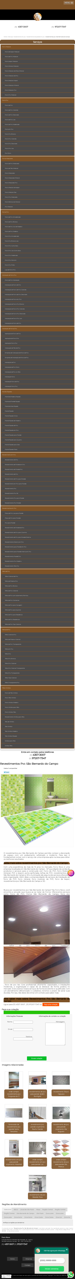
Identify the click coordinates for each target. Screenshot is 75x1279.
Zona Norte (18, 1217)
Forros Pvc (5, 212)
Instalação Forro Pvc (11, 386)
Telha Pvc (8, 654)
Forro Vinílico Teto (10, 712)
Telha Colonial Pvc (10, 634)
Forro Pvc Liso (9, 148)
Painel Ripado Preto (11, 449)
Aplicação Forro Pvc (11, 343)
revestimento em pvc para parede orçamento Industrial (14, 1162)
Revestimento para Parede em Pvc (15, 547)
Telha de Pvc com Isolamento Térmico (16, 595)
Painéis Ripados (7, 391)
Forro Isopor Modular (11, 61)
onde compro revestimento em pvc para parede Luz (37, 1162)
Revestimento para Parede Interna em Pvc (18, 551)
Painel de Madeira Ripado (12, 396)
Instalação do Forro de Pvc (13, 323)
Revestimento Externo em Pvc (14, 542)
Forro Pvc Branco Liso (11, 241)
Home (12, 1259)
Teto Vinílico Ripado (11, 736)
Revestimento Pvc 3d (11, 493)
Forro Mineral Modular (12, 66)
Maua (38, 1209)
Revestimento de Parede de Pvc (14, 527)
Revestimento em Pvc (9, 455)
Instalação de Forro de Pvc (13, 285)
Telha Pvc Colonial (10, 663)
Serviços (37, 42)
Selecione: (8, 1209)
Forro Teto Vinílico (10, 697)
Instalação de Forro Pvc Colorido (15, 309)
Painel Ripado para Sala (12, 444)
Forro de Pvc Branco (11, 222)
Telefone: (23, 1038)
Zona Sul (59, 1217)
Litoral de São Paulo (27, 1209)
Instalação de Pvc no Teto (12, 372)
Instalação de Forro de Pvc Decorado (16, 294)
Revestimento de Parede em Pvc (15, 464)
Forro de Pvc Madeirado (12, 124)
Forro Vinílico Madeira (11, 702)
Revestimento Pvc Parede (13, 503)
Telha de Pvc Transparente (13, 644)
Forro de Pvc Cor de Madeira (13, 226)
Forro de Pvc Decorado (12, 115)
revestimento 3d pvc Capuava (61, 1093)
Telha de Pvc (6, 571)
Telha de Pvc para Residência (14, 614)
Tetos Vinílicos (6, 688)
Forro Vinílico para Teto (12, 707)
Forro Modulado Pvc (11, 182)
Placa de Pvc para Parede (13, 518)
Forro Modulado (10, 173)
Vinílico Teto (8, 745)
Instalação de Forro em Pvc (13, 299)
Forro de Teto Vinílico (11, 693)
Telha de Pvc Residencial (12, 619)
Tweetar (6, 772)
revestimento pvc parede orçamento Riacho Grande (37, 1127)
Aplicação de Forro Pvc (12, 338)
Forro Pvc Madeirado (11, 255)
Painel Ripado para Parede (13, 435)
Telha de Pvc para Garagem (13, 605)
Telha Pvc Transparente (12, 673)
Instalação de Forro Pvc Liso (13, 318)
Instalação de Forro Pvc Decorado (15, 313)
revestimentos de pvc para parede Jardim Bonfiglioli (37, 1094)
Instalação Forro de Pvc (12, 381)
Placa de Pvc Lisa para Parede (14, 513)
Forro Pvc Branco (10, 134)
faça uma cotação (51, 1004)
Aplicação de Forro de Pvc (13, 333)
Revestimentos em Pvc (9, 508)
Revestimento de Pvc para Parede (15, 479)
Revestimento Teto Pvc (12, 566)
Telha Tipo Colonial (11, 678)
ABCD (16, 1209)
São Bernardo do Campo (25, 1213)
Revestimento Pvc (10, 488)
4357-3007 (23, 27)
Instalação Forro (10, 377)
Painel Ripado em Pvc (12, 430)
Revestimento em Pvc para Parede (15, 484)
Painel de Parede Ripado (12, 401)
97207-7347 (60, 27)
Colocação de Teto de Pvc (12, 348)
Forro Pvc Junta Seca (11, 246)
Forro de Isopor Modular (12, 52)
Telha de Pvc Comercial (12, 600)
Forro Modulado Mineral (12, 178)
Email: (20, 1029)
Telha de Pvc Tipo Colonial (13, 624)
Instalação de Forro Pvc (9, 275)
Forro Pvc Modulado (11, 197)
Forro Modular (6, 47)
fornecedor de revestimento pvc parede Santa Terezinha (13, 1128)
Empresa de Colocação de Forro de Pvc (17, 353)
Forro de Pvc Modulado (12, 163)
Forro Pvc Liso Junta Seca (13, 250)
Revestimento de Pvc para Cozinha (16, 532)
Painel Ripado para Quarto (13, 440)
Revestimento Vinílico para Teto (14, 717)
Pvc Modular (9, 206)
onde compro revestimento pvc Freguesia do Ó (13, 1094)
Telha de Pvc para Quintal (13, 610)
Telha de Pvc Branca (11, 586)
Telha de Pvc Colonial (11, 590)
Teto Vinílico (8, 726)
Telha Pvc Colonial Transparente (15, 668)
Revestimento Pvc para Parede (14, 498)
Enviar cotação (36, 1058)
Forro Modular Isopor (11, 80)
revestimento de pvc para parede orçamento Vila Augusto (61, 1128)
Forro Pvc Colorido (10, 139)
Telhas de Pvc (6, 629)
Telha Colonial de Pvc (11, 576)
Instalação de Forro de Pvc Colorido (15, 289)
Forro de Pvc (9, 105)
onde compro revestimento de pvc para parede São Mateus (61, 1163)
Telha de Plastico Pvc (11, 581)
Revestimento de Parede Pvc (14, 469)
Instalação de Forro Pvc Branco (14, 304)
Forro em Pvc (9, 129)
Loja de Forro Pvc (10, 270)
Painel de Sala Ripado (11, 406)
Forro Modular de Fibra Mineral (14, 71)
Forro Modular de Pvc (11, 76)
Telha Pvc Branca (10, 658)
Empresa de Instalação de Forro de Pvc (16, 357)
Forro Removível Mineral (12, 202)
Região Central (47, 1209)
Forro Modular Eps (10, 192)
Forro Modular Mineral (12, 85)
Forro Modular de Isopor (12, 187)
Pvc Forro (8, 153)
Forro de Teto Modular (11, 168)
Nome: (20, 1022)
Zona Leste (50, 1213)
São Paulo (40, 1213)
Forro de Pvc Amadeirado (13, 217)
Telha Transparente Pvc (12, 682)
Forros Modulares (7, 158)
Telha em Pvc (9, 649)
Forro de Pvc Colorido (11, 110)
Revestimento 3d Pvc (11, 460)
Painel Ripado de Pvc (11, 425)
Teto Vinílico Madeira (11, 731)
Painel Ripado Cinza (11, 416)
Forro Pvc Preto (10, 265)
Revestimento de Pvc (11, 474)
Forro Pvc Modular (10, 95)
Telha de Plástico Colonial (12, 639)
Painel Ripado (9, 411)
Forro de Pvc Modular (11, 56)
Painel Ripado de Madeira (12, 420)
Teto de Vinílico (9, 721)
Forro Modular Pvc (10, 90)
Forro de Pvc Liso (10, 119)
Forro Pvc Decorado (11, 143)
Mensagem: (55, 1033)
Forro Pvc (5, 100)
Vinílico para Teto (10, 741)
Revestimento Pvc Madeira (13, 561)
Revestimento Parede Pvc (13, 556)
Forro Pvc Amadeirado (12, 236)
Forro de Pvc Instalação (12, 280)
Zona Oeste (39, 1217)
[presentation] (20, 1048)
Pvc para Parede (10, 523)
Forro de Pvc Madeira (11, 231)
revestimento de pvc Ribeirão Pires (37, 1196)
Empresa (29, 1259)
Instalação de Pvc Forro (12, 367)
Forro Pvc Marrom (10, 260)
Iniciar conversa (51, 1269)
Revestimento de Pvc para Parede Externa (18, 537)
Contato (27, 1265)
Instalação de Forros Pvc (9, 328)
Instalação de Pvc (10, 362)
